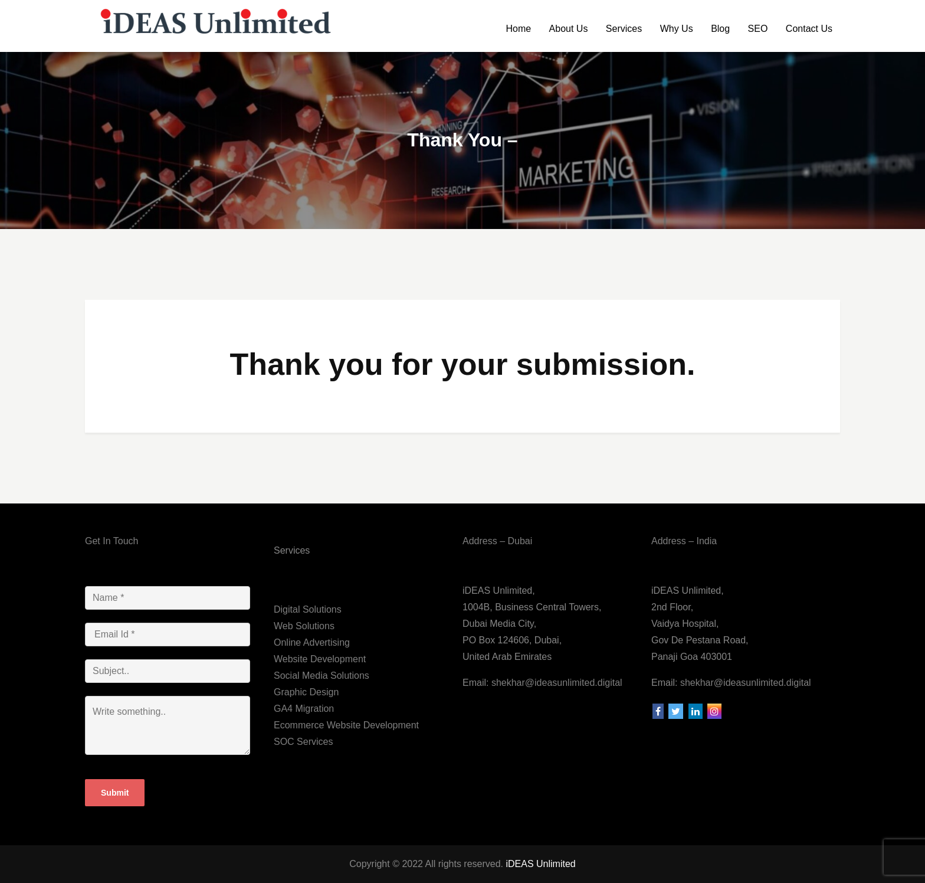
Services (624, 29)
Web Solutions (304, 626)
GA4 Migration (304, 709)
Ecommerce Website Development (346, 725)
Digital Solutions (308, 609)
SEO (758, 29)
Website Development (320, 659)
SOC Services (303, 742)
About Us (568, 29)
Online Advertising (312, 642)
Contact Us (809, 29)
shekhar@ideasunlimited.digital (555, 683)
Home (518, 29)
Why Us (676, 29)
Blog (720, 29)
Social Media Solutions (321, 676)
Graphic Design (306, 692)
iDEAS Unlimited (540, 864)
